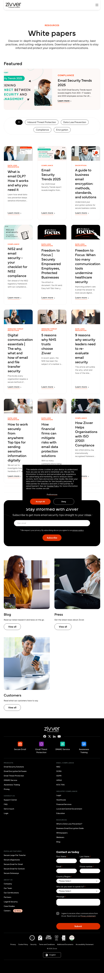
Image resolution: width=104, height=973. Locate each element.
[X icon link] (49, 736)
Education (60, 813)
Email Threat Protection (14, 776)
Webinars (60, 837)
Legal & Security (11, 902)
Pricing (6, 789)
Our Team (8, 888)
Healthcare (61, 800)
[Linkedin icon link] (54, 736)
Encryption (62, 129)
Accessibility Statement (85, 944)
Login (6, 813)
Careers (13, 910)
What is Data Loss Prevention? (69, 824)
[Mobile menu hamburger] (96, 5)
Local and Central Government (69, 809)
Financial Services (63, 804)
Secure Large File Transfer (15, 855)
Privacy (13, 944)
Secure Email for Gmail (13, 864)
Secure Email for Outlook (14, 869)
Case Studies (9, 906)
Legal (58, 795)
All (19, 122)
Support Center (10, 800)
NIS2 (58, 767)
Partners (7, 897)
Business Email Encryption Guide (70, 828)
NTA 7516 (60, 785)
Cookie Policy (53, 486)
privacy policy (78, 530)
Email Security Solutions (14, 767)
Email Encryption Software (15, 771)
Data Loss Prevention (74, 122)
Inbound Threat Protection (41, 122)
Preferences (52, 494)
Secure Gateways (11, 873)
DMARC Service (10, 780)
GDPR (58, 776)
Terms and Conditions (47, 944)
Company (8, 884)
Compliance (42, 129)
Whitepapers (62, 833)
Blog (58, 842)
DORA (59, 771)
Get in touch (9, 809)
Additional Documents (65, 944)
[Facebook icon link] (44, 736)
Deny (63, 501)
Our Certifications (11, 893)
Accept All (40, 501)
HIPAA (59, 780)
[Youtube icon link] (59, 736)
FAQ (5, 804)
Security (33, 944)
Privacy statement (88, 916)
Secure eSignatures (12, 860)
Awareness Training (12, 785)
